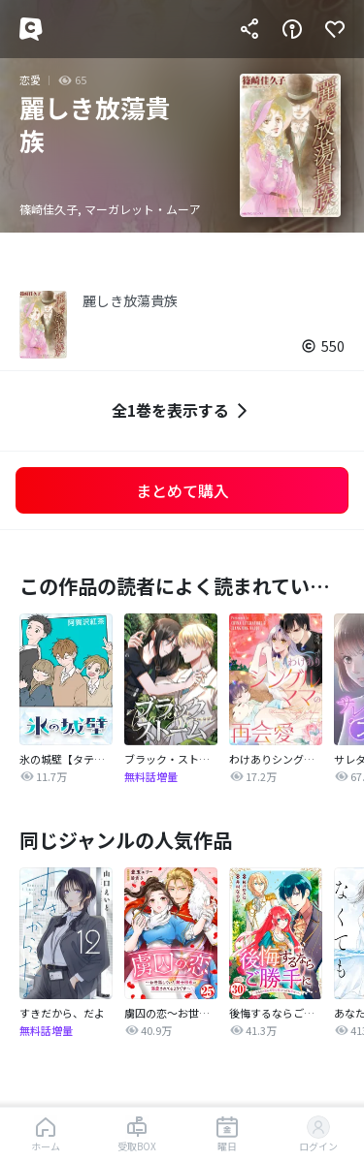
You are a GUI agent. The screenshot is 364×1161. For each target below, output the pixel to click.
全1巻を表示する (182, 410)
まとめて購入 (182, 490)
